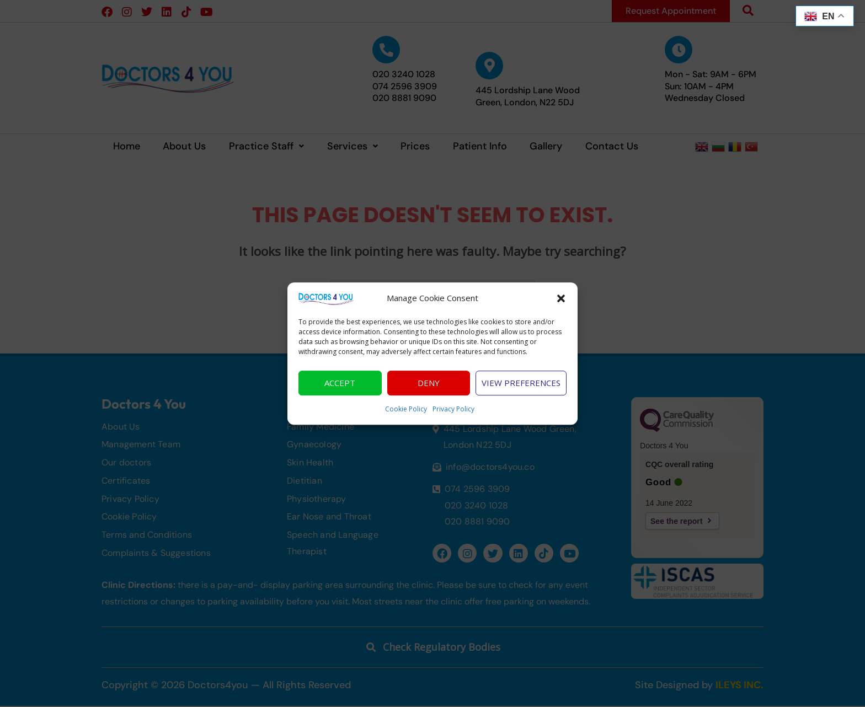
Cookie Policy (406, 412)
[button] (561, 301)
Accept (339, 386)
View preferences (521, 386)
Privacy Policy (453, 412)
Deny (429, 386)
